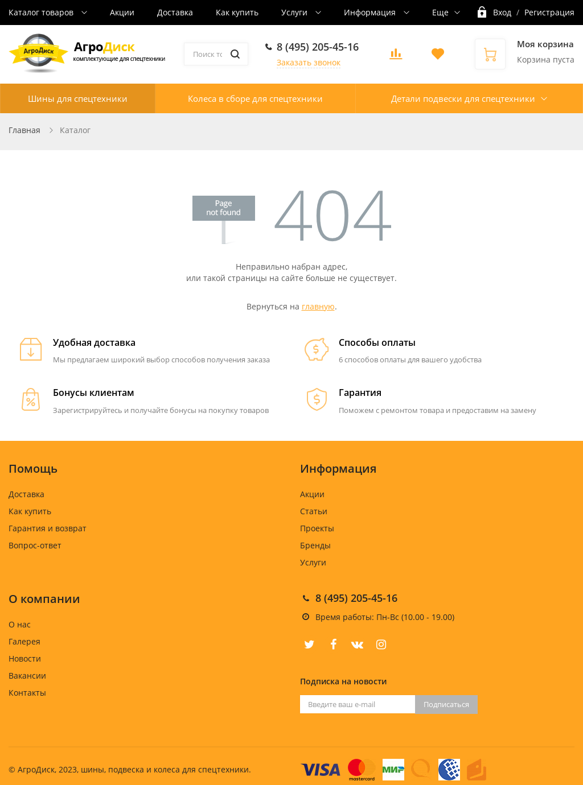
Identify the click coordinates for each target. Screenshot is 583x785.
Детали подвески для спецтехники (463, 98)
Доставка (175, 12)
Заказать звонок (308, 62)
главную (318, 306)
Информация (371, 12)
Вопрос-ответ (35, 545)
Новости (25, 658)
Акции (122, 12)
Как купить (237, 12)
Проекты (317, 528)
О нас (20, 624)
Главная (24, 130)
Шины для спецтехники (78, 98)
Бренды (315, 545)
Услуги (295, 12)
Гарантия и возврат (48, 528)
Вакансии (27, 675)
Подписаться (446, 704)
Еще (440, 12)
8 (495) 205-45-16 (318, 46)
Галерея (24, 641)
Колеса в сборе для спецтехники (255, 98)
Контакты (27, 692)
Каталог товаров (42, 12)
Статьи (313, 511)
